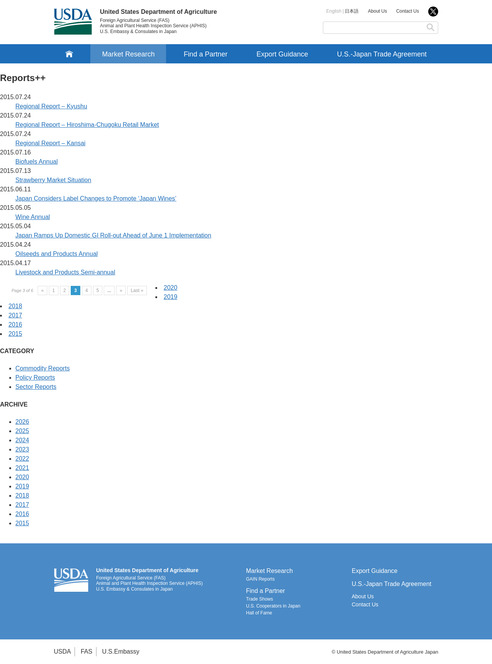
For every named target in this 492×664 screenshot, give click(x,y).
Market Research (128, 54)
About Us (377, 11)
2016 (15, 324)
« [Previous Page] (42, 290)
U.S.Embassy (121, 651)
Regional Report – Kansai (50, 143)
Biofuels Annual (36, 161)
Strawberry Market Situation (53, 180)
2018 (15, 306)
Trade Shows (259, 599)
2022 (22, 458)
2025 (22, 431)
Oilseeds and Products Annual (56, 254)
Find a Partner (206, 54)
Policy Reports (35, 377)
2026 (22, 421)
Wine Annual (32, 217)
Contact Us (407, 11)
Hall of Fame (259, 613)
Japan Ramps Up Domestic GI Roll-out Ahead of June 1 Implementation (113, 235)
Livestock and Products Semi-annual (65, 272)
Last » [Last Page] (137, 290)
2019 (171, 297)
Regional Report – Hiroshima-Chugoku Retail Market (87, 124)
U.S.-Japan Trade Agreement (382, 54)
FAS (86, 651)
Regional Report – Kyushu (51, 106)
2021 (22, 468)
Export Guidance (282, 54)
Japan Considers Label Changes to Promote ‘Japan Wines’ (95, 198)
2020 (171, 287)
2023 (22, 449)
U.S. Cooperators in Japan (273, 606)
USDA (62, 651)
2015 (15, 333)
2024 (22, 440)
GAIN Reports (260, 579)
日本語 (352, 11)
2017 (15, 315)
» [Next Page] (121, 290)
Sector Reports (36, 386)
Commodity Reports (42, 368)
